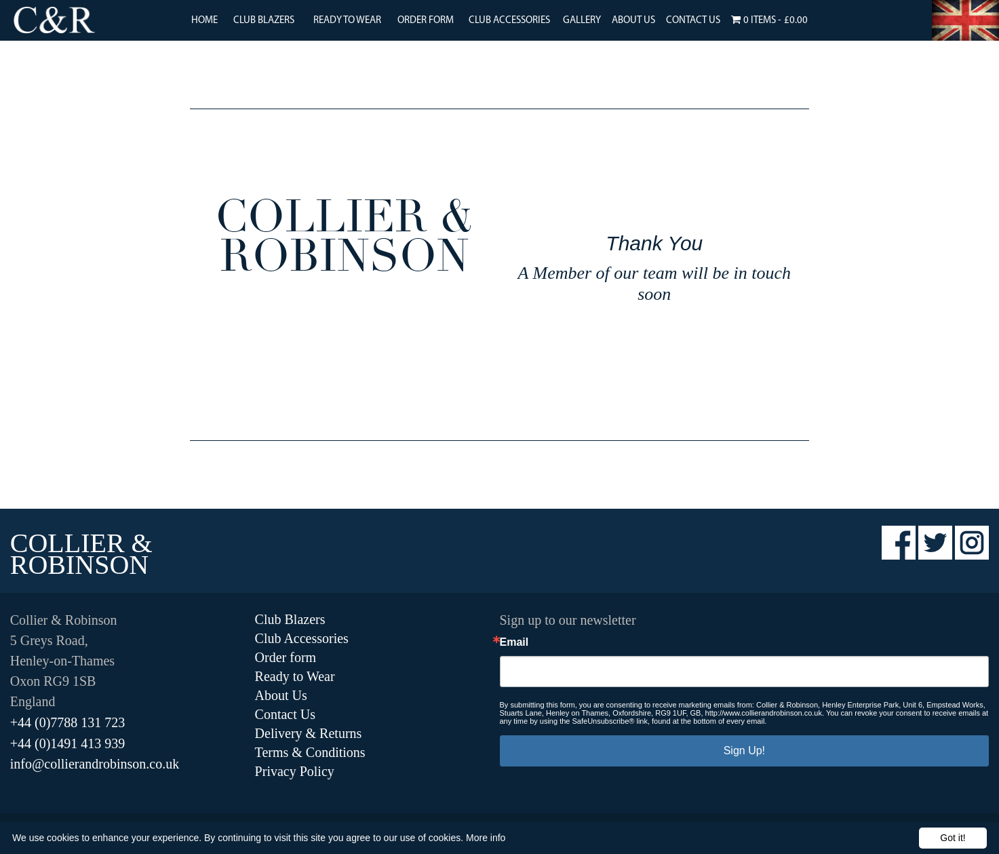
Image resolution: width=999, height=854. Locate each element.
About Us (633, 21)
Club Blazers (263, 21)
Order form (286, 657)
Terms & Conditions (310, 752)
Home (204, 21)
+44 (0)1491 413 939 (67, 743)
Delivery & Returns (308, 733)
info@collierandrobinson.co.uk (94, 763)
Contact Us (693, 21)
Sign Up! (744, 750)
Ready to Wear (347, 21)
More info (485, 837)
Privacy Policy (294, 771)
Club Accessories (509, 21)
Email (514, 642)
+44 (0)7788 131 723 (67, 722)
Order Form (425, 21)
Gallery (582, 21)
